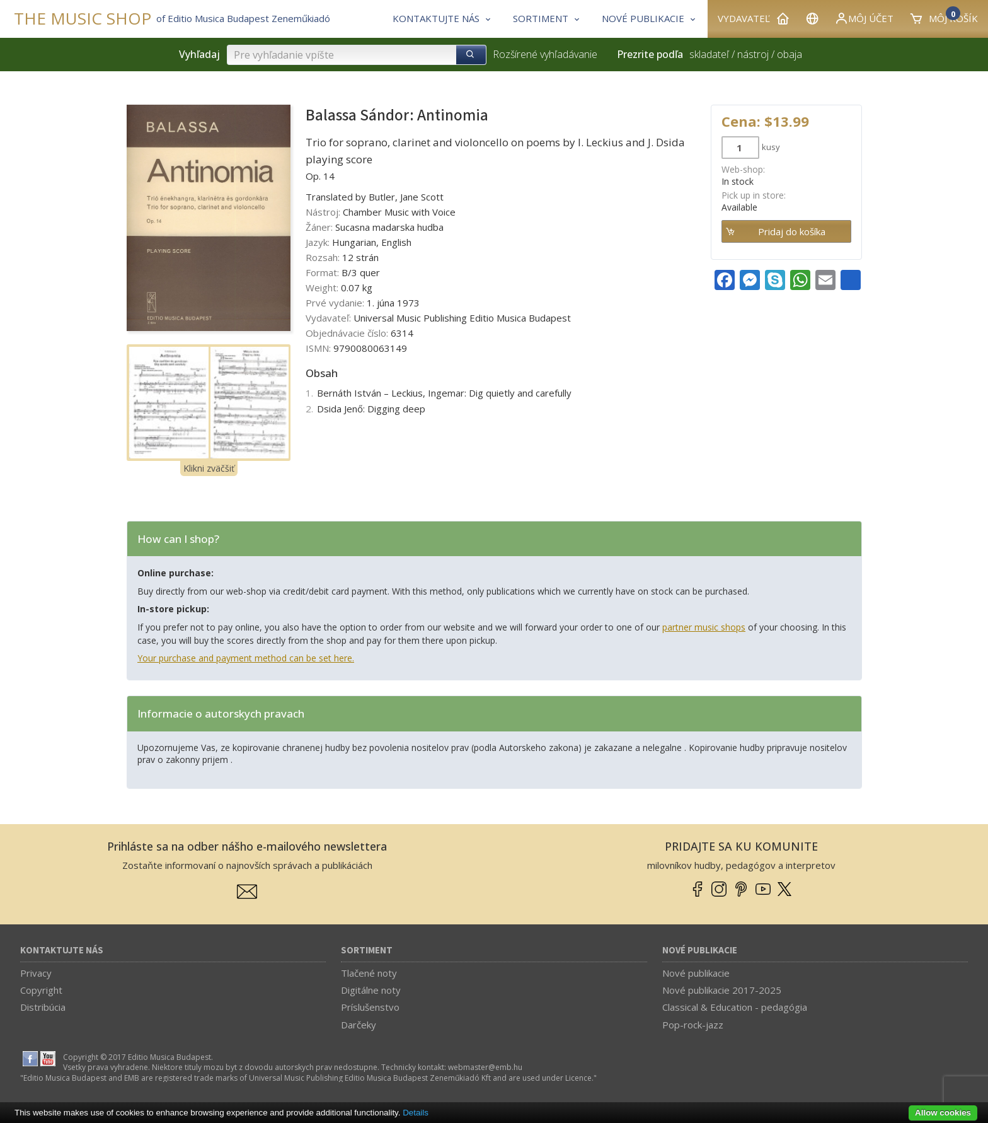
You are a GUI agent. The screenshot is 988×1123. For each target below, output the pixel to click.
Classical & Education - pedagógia (734, 1007)
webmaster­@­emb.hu (485, 1067)
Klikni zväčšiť (208, 468)
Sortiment (367, 950)
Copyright (41, 990)
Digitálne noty (371, 990)
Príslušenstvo (370, 1007)
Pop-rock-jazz (692, 1024)
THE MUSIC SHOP (82, 18)
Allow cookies (943, 1112)
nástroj (753, 54)
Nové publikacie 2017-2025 (721, 990)
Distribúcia (43, 1007)
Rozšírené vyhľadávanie (545, 54)
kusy (771, 147)
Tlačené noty (369, 973)
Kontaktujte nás (61, 950)
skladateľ (709, 54)
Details (415, 1112)
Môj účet (863, 18)
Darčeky (358, 1024)
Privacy (36, 973)
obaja (789, 54)
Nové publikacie (699, 950)
